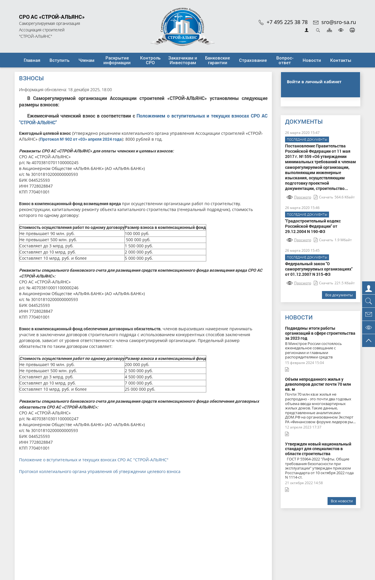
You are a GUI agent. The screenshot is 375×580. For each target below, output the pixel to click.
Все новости (342, 501)
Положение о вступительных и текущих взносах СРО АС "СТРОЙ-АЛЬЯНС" (93, 459)
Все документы (339, 294)
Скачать (323, 197)
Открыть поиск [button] (318, 30)
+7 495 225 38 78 (283, 21)
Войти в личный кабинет (314, 81)
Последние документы (307, 139)
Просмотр (299, 197)
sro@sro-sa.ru (334, 21)
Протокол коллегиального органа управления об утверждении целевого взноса (99, 471)
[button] (59, 60)
